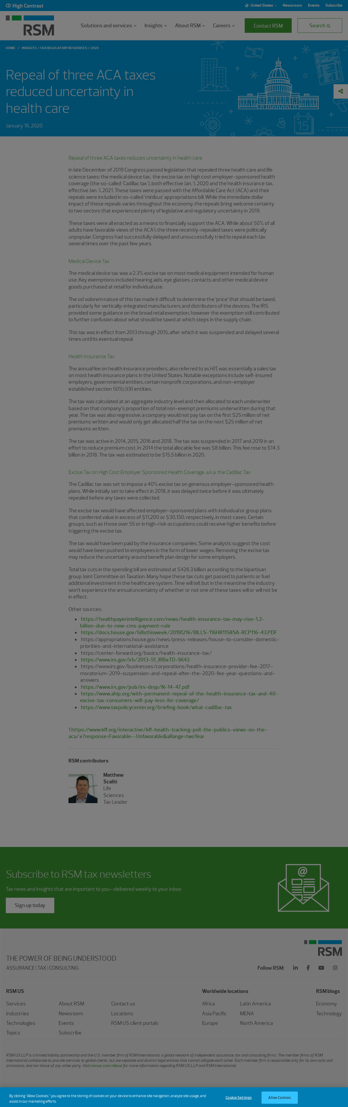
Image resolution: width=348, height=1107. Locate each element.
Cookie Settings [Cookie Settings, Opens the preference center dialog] (239, 1101)
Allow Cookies (279, 1101)
